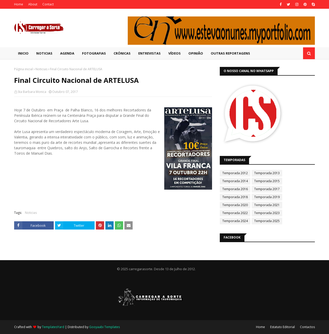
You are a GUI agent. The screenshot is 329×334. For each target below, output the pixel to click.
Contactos (307, 327)
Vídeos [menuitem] (174, 53)
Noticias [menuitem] (44, 53)
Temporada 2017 (267, 189)
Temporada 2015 (267, 181)
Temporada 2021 (267, 205)
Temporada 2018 (235, 197)
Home (18, 4)
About (32, 4)
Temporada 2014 (235, 181)
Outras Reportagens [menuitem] (230, 53)
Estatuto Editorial (282, 327)
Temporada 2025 (267, 221)
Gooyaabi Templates (104, 327)
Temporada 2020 (235, 205)
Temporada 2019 (267, 197)
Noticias (41, 69)
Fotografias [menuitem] (94, 53)
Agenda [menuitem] (67, 53)
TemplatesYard (53, 327)
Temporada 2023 (267, 213)
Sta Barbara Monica (32, 92)
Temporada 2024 (235, 221)
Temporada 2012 (235, 173)
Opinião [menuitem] (195, 53)
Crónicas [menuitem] (122, 53)
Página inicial (23, 69)
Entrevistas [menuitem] (149, 53)
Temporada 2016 (235, 189)
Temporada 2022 (235, 213)
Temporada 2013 (267, 173)
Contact (48, 4)
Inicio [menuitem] (23, 53)
